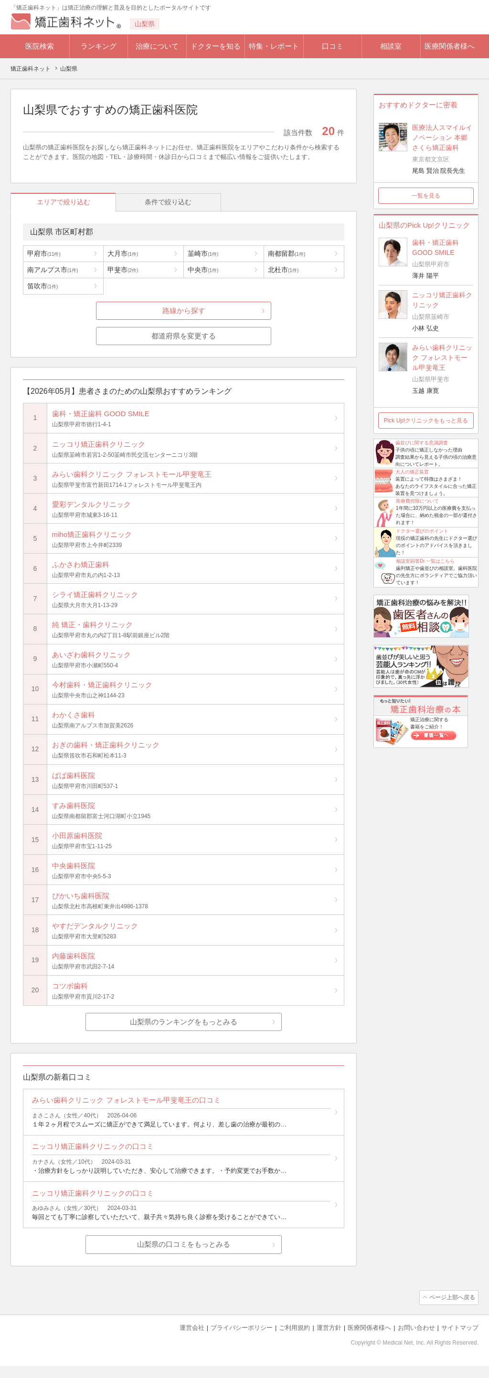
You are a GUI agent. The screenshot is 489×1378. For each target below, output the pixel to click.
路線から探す (183, 311)
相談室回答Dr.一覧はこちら (425, 561)
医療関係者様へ (450, 46)
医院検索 (39, 46)
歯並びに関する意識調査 (421, 442)
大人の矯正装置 (412, 471)
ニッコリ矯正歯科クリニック (442, 300)
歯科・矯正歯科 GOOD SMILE (435, 247)
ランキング (99, 46)
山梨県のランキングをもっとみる (183, 1031)
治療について (157, 46)
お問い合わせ (416, 1340)
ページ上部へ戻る (451, 1310)
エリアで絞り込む (54, 202)
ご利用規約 (294, 1340)
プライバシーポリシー (242, 1340)
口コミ (332, 46)
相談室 (391, 46)
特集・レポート (274, 46)
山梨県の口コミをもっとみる (183, 1257)
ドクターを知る (216, 46)
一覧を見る (426, 195)
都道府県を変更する (183, 336)
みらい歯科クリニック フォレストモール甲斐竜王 (442, 357)
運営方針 (329, 1340)
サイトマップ (459, 1340)
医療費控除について (417, 501)
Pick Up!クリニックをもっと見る (426, 420)
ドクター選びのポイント (422, 531)
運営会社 (192, 1340)
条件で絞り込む (140, 202)
